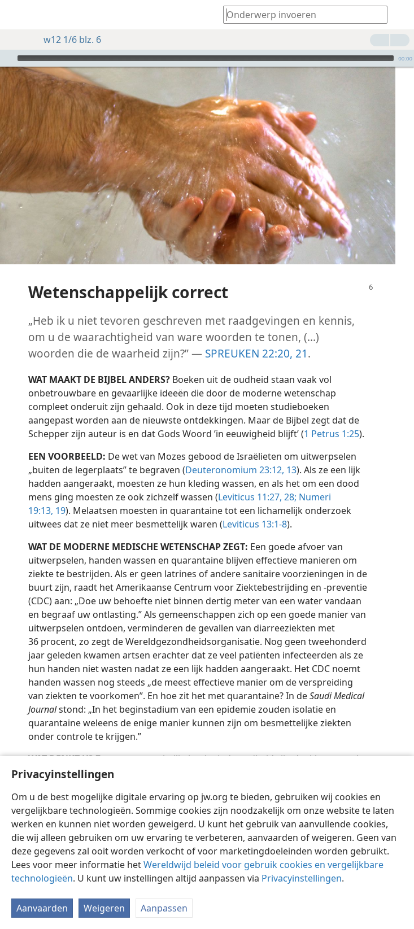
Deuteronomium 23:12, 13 (241, 453)
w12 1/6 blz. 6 (66, 39)
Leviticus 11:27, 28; (257, 480)
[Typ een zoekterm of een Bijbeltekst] (299, 14)
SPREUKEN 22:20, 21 (256, 336)
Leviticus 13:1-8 (255, 507)
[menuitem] (17, 14)
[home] (17, 14)
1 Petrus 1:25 (331, 417)
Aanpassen (164, 908)
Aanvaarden (42, 908)
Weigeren (104, 908)
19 (59, 493)
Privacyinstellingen (302, 878)
